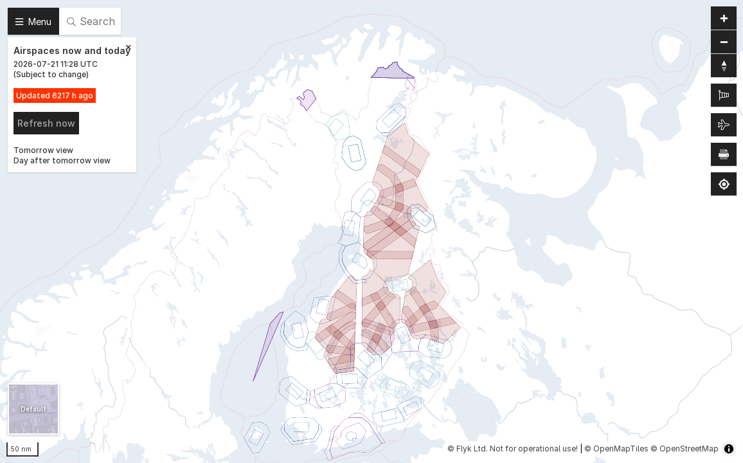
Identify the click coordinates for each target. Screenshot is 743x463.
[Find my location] (724, 183)
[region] (371, 231)
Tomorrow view (43, 150)
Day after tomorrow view (62, 160)
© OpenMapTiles (616, 448)
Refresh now (46, 123)
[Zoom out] (724, 41)
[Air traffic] (724, 124)
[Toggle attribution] (729, 449)
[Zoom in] (724, 18)
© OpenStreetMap (684, 448)
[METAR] (724, 95)
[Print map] (724, 154)
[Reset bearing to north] (724, 65)
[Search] (90, 21)
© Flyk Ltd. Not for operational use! (512, 448)
